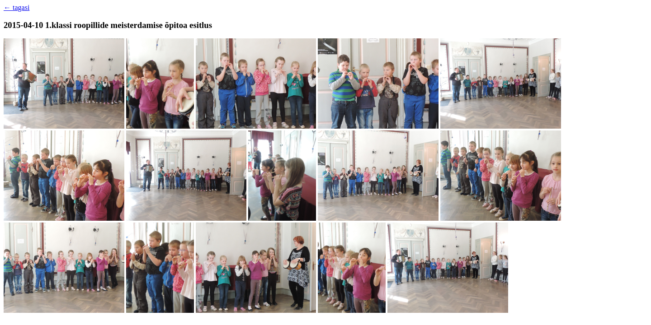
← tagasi (16, 7)
